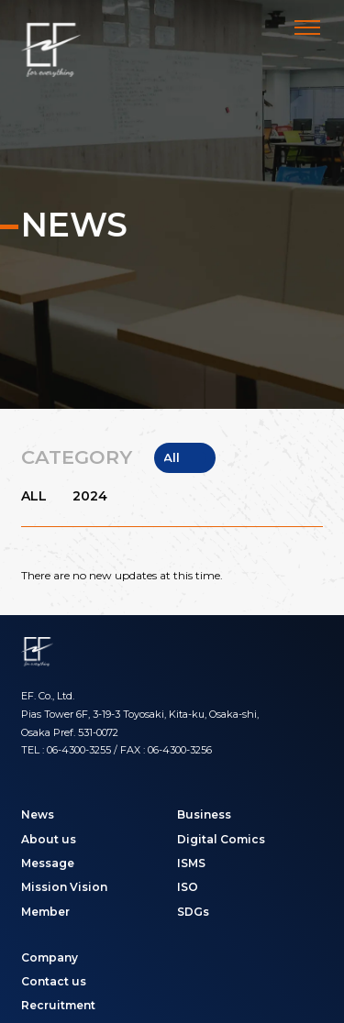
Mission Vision (64, 887)
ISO (187, 887)
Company (49, 957)
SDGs (193, 911)
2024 (89, 496)
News (37, 814)
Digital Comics (221, 839)
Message (47, 863)
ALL (34, 496)
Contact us (53, 981)
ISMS (191, 863)
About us (48, 839)
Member (45, 911)
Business (204, 814)
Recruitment (58, 1005)
